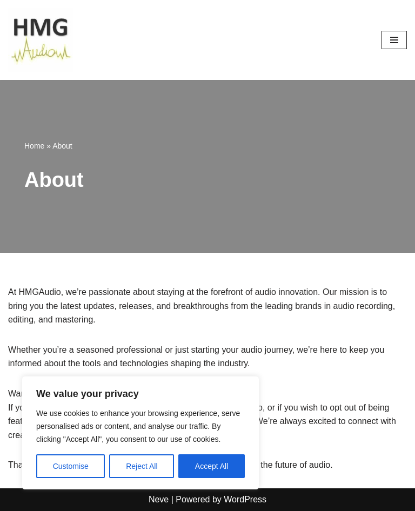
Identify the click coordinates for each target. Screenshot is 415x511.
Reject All (141, 466)
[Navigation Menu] (394, 40)
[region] (140, 432)
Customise (71, 466)
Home (34, 146)
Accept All (211, 466)
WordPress (245, 499)
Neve (159, 499)
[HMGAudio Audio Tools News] (40, 40)
